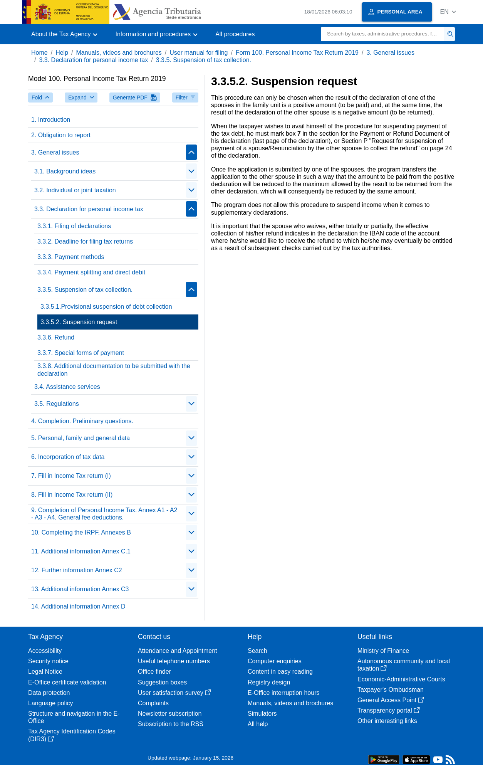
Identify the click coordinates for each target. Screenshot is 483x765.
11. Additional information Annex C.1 (81, 551)
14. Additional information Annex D (78, 606)
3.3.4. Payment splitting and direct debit (91, 272)
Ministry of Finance (383, 650)
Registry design (269, 682)
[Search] (382, 34)
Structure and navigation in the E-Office (73, 717)
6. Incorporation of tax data (67, 457)
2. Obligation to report (61, 135)
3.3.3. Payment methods (70, 257)
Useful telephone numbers (174, 661)
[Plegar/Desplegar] (191, 152)
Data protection (49, 692)
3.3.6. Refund (55, 337)
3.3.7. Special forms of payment (80, 353)
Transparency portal (388, 710)
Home (39, 52)
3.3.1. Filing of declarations (74, 226)
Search (257, 650)
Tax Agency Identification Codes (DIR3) (72, 735)
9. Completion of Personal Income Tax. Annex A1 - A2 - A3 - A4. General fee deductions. (104, 514)
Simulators (262, 713)
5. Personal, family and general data (80, 438)
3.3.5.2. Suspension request (78, 322)
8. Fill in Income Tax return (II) (71, 494)
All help (258, 724)
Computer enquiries (275, 661)
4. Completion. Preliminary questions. (82, 421)
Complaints (153, 703)
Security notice (48, 661)
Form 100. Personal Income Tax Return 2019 (297, 52)
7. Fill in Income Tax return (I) (71, 475)
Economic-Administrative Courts (401, 679)
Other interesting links (387, 721)
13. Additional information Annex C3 (80, 589)
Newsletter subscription (169, 713)
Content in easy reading (280, 671)
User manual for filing (198, 52)
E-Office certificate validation (67, 682)
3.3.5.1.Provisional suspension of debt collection (106, 306)
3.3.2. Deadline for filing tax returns (85, 241)
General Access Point (390, 700)
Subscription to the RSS (170, 724)
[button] (448, 11)
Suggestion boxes (162, 682)
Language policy (50, 703)
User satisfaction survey (174, 692)
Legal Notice (45, 671)
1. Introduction (50, 119)
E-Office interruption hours (283, 692)
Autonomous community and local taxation (403, 665)
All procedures (235, 34)
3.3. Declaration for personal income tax (93, 60)
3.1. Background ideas (65, 171)
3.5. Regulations (56, 403)
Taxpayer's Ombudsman (390, 689)
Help (61, 52)
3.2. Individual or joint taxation (75, 190)
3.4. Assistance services (67, 386)
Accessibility (45, 650)
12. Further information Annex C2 (76, 570)
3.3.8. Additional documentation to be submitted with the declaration (113, 370)
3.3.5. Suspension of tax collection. (203, 60)
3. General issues (390, 52)
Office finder (154, 671)
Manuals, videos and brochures (119, 52)
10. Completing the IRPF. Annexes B (81, 532)
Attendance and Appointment (177, 650)
